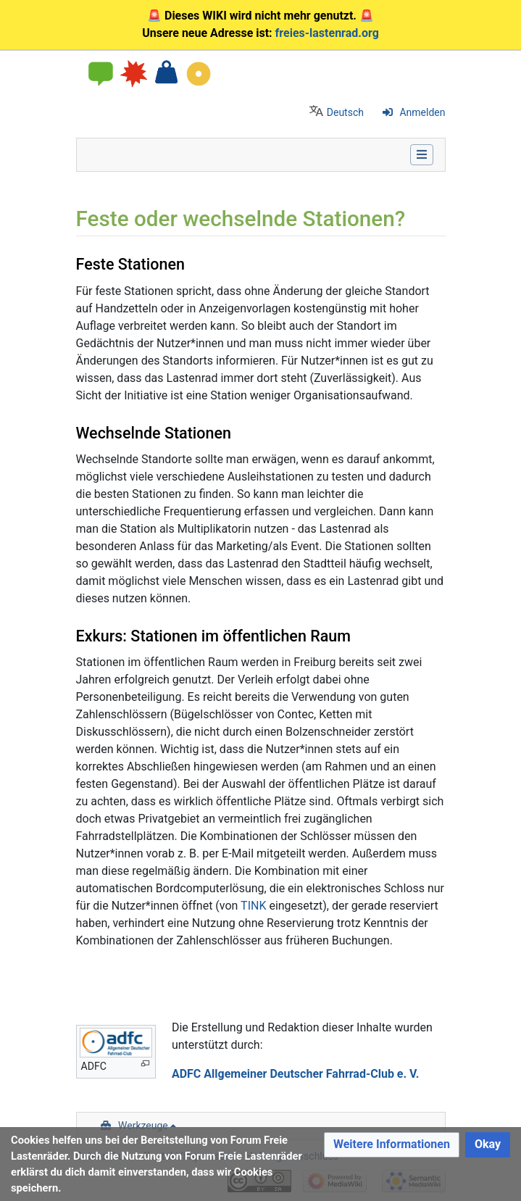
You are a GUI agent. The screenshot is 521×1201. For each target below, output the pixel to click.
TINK (253, 906)
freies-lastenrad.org (327, 33)
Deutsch (345, 112)
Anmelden (422, 112)
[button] (391, 1145)
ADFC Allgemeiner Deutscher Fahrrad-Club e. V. (296, 1074)
